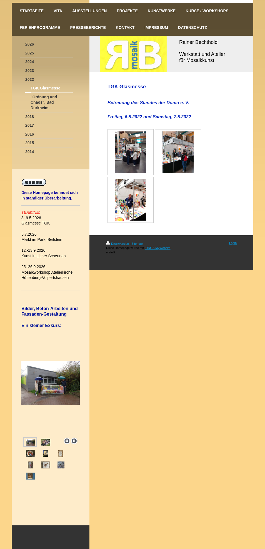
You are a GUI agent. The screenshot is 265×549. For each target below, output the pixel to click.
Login (233, 242)
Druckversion (117, 243)
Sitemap (136, 243)
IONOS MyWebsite (158, 247)
